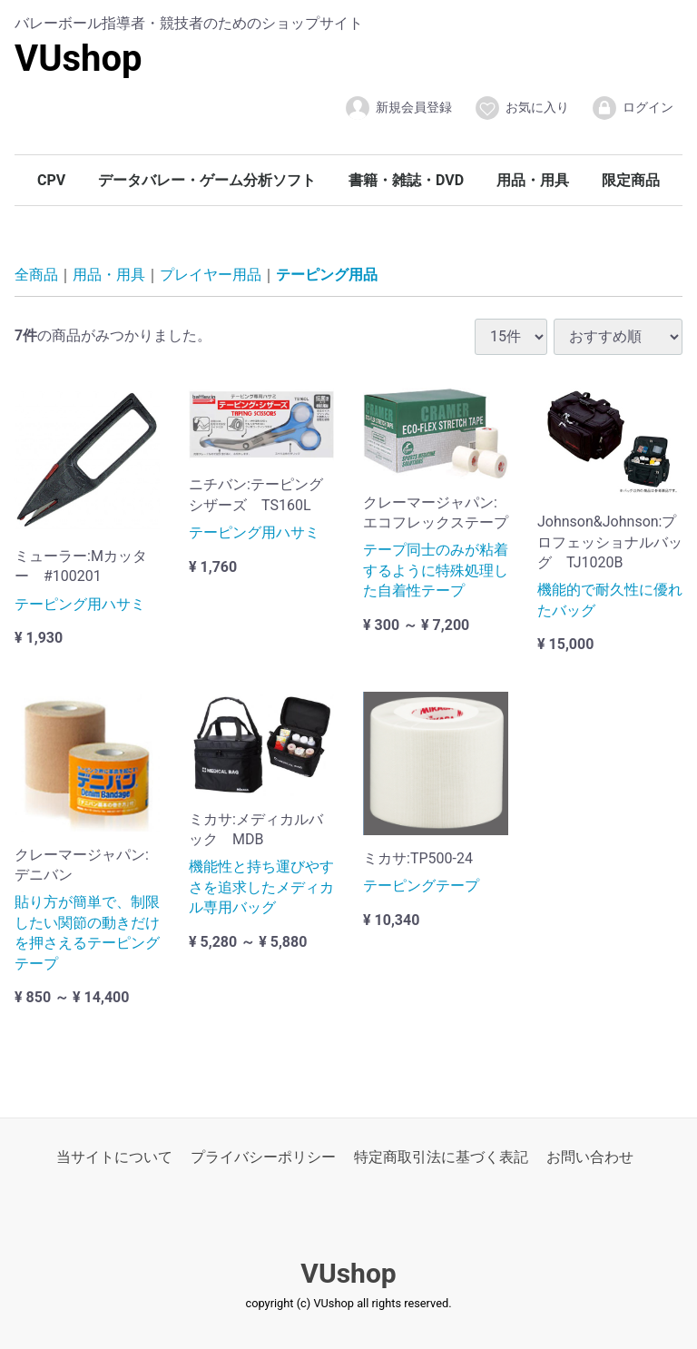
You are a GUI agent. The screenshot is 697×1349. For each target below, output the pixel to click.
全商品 (36, 274)
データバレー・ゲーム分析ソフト (207, 180)
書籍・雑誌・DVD (406, 180)
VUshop (78, 58)
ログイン (632, 108)
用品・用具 (532, 180)
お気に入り (521, 108)
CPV (51, 180)
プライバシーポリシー (263, 1157)
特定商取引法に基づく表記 (441, 1157)
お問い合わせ (589, 1157)
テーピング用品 (327, 274)
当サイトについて (114, 1157)
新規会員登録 (398, 108)
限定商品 (631, 180)
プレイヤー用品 (210, 274)
